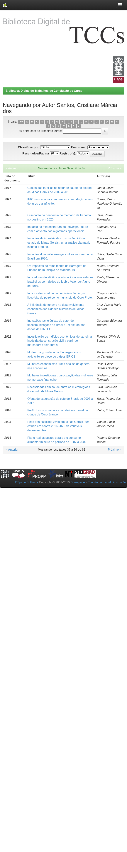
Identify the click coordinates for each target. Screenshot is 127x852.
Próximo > (114, 168)
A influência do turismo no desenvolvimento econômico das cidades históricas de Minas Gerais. (55, 309)
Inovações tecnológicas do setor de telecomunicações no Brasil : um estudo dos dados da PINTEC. (56, 325)
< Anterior (12, 168)
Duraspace (77, 482)
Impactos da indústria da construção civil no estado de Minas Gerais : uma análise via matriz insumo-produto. (58, 242)
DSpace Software (26, 482)
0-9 (21, 122)
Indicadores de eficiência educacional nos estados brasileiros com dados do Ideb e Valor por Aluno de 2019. (60, 281)
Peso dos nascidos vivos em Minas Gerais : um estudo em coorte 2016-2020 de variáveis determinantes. (58, 426)
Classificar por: (28, 147)
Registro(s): (68, 153)
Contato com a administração (106, 482)
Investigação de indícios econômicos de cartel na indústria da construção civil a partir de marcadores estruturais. (59, 341)
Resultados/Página (35, 153)
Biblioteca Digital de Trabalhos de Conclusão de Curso (44, 90)
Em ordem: (79, 147)
